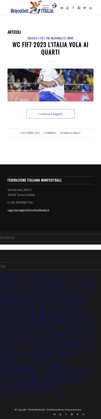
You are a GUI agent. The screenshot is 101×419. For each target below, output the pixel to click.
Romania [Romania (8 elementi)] (81, 368)
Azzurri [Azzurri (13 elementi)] (29, 277)
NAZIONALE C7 (58, 38)
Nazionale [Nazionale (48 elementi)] (83, 348)
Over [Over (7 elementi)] (50, 368)
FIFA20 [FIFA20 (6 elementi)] (83, 318)
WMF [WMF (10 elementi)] (77, 378)
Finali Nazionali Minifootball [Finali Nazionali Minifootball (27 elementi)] (17, 328)
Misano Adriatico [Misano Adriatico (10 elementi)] (60, 348)
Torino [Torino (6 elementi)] (42, 378)
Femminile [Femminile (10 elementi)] (51, 318)
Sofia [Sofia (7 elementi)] (26, 378)
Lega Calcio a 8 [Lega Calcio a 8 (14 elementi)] (11, 338)
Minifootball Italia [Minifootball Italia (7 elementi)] (33, 348)
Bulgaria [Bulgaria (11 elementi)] (61, 277)
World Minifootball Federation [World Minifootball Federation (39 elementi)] (39, 388)
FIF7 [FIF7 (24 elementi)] (68, 318)
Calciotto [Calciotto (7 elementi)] (83, 287)
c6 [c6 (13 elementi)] (76, 277)
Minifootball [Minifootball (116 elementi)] (10, 348)
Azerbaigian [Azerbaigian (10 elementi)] (10, 277)
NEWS (70, 38)
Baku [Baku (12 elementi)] (44, 277)
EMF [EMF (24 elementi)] (45, 297)
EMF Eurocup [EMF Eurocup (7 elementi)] (30, 307)
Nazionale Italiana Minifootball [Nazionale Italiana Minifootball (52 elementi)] (48, 358)
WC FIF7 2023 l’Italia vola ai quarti (50, 48)
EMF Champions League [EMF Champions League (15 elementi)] (69, 297)
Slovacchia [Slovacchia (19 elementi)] (9, 378)
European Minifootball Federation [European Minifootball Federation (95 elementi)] (63, 307)
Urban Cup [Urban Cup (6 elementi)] (60, 378)
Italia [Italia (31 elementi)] (91, 328)
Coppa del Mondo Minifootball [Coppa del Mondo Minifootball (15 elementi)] (18, 297)
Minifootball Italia (36, 409)
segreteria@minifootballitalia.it (28, 210)
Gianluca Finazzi (71, 133)
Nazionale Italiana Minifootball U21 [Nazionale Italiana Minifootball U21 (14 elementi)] (21, 368)
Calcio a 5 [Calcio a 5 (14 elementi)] (8, 287)
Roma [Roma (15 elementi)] (65, 368)
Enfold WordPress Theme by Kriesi (64, 409)
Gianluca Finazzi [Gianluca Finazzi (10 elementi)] (71, 328)
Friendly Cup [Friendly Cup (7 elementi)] (47, 328)
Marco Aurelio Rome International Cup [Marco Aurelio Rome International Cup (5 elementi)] (47, 338)
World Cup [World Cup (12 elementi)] (9, 388)
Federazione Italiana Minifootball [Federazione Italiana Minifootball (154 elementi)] (20, 318)
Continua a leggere (50, 114)
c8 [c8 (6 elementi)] (88, 277)
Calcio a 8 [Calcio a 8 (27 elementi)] (65, 287)
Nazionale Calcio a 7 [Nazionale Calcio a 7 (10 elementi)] (14, 358)
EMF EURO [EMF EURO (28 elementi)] (9, 307)
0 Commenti (50, 133)
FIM (48, 38)
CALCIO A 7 (33, 38)
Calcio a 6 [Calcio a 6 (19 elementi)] (27, 287)
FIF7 (42, 38)
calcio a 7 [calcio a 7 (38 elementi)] (46, 287)
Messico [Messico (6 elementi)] (80, 338)
